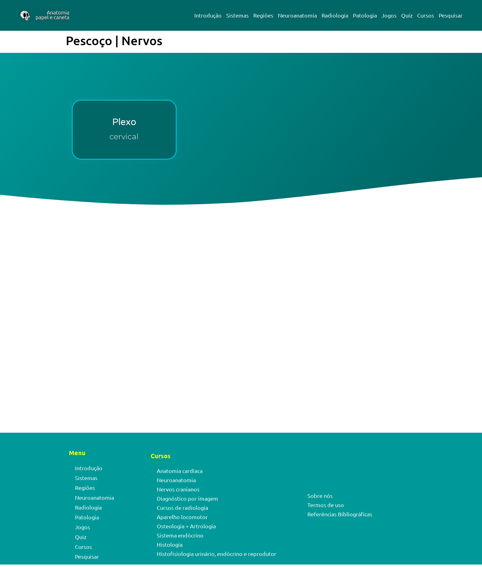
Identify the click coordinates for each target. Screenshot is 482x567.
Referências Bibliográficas (339, 514)
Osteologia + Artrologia (186, 526)
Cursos (425, 15)
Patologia (365, 15)
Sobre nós (320, 495)
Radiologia (335, 15)
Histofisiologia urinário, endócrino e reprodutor (216, 553)
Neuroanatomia (297, 15)
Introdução (208, 15)
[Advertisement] (241, 274)
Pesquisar (451, 15)
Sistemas (237, 15)
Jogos (389, 15)
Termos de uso (325, 505)
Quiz (407, 15)
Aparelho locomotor (182, 517)
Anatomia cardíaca (180, 470)
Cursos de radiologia (182, 507)
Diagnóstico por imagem (187, 498)
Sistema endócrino (180, 535)
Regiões (263, 15)
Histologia (170, 544)
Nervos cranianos (178, 489)
